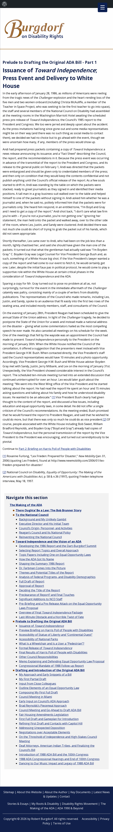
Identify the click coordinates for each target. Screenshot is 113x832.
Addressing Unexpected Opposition (42, 728)
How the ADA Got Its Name (36, 559)
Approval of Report (31, 586)
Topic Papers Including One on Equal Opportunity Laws (55, 555)
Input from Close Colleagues (37, 683)
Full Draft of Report (31, 581)
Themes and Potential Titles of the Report (46, 572)
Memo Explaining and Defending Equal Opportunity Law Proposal (61, 661)
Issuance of (41, 626)
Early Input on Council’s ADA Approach (44, 701)
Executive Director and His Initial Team (44, 524)
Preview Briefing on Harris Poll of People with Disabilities (56, 630)
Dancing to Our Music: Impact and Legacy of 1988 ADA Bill (56, 763)
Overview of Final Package (51, 612)
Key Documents (80, 792)
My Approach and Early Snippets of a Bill (45, 674)
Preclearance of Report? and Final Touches (46, 595)
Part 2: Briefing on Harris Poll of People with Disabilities (55, 449)
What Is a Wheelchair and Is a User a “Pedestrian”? (51, 643)
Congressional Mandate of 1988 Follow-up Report (51, 666)
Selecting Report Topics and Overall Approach (49, 550)
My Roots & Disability (45, 804)
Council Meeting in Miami (35, 697)
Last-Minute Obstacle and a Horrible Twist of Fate (51, 617)
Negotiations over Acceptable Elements (44, 732)
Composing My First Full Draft (38, 692)
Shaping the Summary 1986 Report (41, 563)
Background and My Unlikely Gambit (42, 519)
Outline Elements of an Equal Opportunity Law (49, 688)
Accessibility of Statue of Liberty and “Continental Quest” (55, 635)
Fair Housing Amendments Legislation (44, 715)
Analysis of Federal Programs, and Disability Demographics (57, 577)
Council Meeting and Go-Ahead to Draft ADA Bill (50, 710)
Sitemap (8, 792)
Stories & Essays (18, 804)
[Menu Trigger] (102, 7)
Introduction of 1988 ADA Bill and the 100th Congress (53, 754)
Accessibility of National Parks (38, 639)
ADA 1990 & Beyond (70, 808)
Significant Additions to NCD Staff (40, 599)
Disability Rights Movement (80, 804)
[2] (104, 419)
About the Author (56, 792)
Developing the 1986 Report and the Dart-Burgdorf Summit (57, 546)
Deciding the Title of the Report (39, 590)
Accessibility (89, 819)
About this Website (29, 792)
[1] (53, 397)
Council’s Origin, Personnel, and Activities (45, 528)
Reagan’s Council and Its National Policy (45, 532)
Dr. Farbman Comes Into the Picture (42, 568)
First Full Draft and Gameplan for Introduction (49, 719)
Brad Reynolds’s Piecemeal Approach (43, 705)
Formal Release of (45, 648)
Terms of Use (62, 823)
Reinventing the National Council (40, 537)
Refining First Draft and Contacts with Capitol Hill (50, 723)
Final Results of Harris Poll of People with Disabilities (53, 652)
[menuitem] (4, 4)
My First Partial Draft (32, 679)
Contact (65, 796)
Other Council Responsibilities (38, 657)
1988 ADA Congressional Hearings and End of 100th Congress (59, 759)
